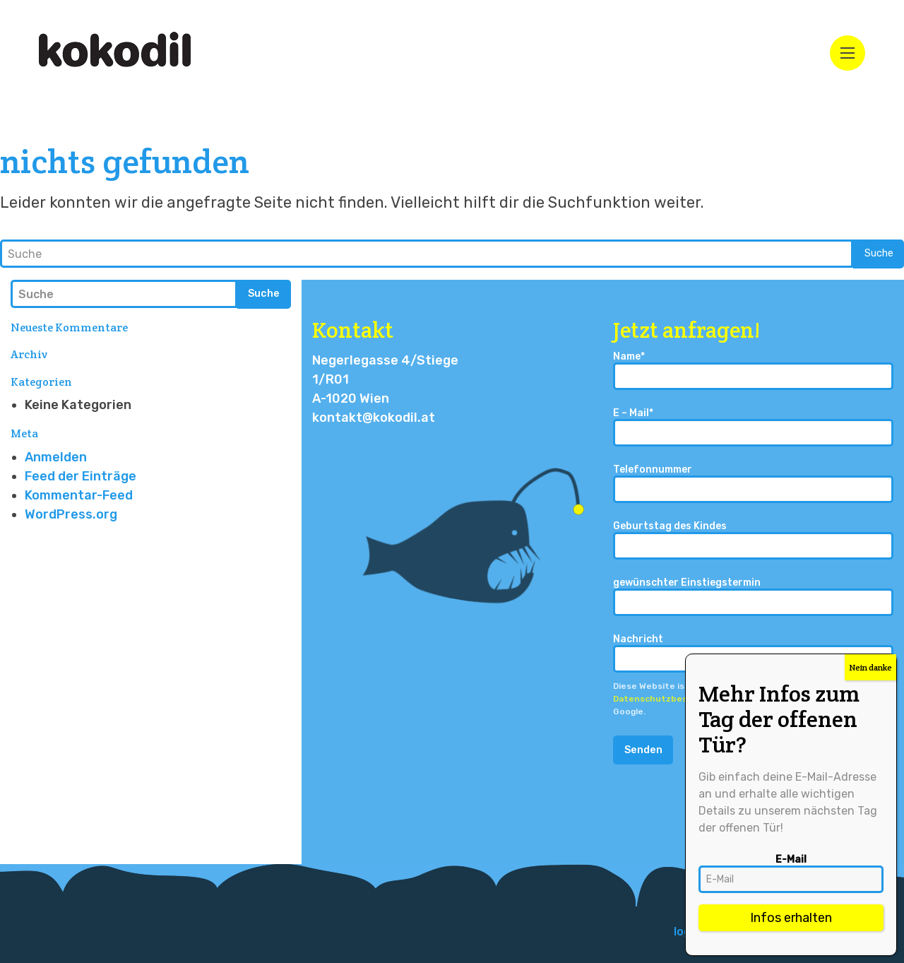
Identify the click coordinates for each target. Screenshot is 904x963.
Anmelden (56, 457)
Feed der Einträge (80, 476)
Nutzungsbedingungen (809, 699)
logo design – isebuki (732, 931)
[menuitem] (732, 932)
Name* (753, 370)
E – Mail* (753, 427)
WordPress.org (71, 514)
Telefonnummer (753, 483)
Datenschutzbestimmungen (675, 699)
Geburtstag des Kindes (753, 540)
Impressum (834, 931)
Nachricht (753, 653)
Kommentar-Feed (79, 495)
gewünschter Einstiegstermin (753, 596)
